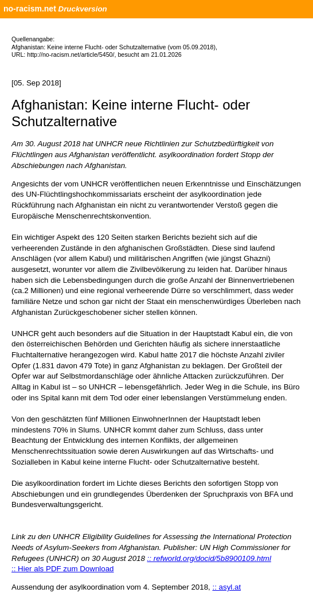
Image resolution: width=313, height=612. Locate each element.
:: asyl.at (226, 587)
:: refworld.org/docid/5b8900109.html (209, 558)
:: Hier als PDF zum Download (62, 568)
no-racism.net (29, 8)
